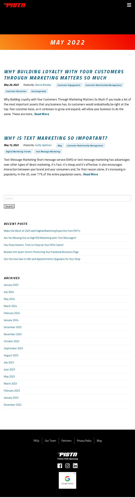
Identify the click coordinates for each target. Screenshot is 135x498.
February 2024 (12, 314)
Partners (67, 442)
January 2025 (11, 286)
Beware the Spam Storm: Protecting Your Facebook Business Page (41, 253)
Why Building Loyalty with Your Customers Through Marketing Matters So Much (64, 74)
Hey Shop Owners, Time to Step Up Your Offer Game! (33, 246)
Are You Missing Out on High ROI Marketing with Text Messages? (40, 239)
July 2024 (9, 293)
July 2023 (9, 363)
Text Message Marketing (50, 152)
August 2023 (11, 356)
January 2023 (11, 399)
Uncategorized (39, 91)
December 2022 (12, 406)
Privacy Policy (84, 442)
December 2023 (12, 328)
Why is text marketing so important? (56, 138)
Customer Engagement (69, 85)
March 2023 (10, 385)
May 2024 (9, 300)
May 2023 (9, 378)
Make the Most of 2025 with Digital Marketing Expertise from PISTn (42, 232)
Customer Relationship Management (105, 85)
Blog (60, 145)
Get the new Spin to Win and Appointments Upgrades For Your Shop (42, 260)
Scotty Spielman (43, 146)
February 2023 (12, 392)
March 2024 (10, 307)
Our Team (50, 442)
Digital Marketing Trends (19, 152)
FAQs (36, 442)
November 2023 (13, 335)
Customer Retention (16, 91)
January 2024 (11, 321)
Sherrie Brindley (43, 85)
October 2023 (11, 342)
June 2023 (9, 370)
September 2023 (13, 349)
